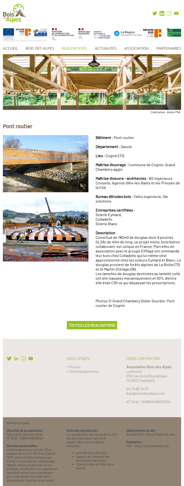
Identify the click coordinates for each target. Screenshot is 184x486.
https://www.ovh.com (160, 434)
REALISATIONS (74, 48)
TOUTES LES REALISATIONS (92, 325)
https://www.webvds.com (151, 446)
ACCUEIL (10, 48)
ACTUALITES (106, 48)
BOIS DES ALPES (40, 48)
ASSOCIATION (136, 48)
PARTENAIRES (168, 48)
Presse (75, 366)
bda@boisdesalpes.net (145, 393)
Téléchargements (84, 371)
